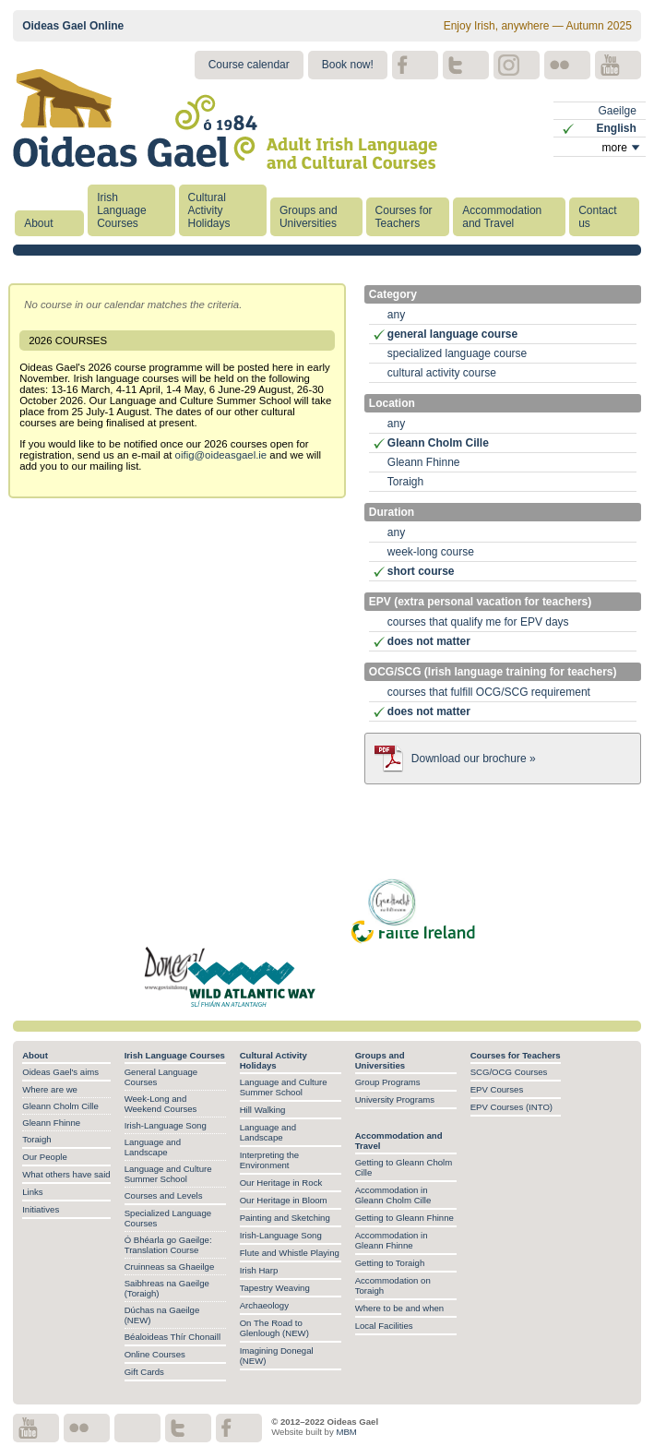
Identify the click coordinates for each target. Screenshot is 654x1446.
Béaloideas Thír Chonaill (172, 1337)
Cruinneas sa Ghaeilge (170, 1266)
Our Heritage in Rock (281, 1182)
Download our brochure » (473, 758)
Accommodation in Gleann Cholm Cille (393, 1195)
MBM (346, 1432)
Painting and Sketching (285, 1218)
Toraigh (405, 481)
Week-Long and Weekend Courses (161, 1103)
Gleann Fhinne (423, 462)
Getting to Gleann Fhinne (404, 1218)
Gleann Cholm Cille (438, 442)
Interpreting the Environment (270, 1160)
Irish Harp (259, 1270)
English (616, 128)
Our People (44, 1157)
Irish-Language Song (166, 1125)
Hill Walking (263, 1110)
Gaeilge (617, 110)
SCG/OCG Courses (509, 1072)
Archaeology (264, 1305)
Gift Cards (144, 1372)
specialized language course (457, 353)
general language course (452, 334)
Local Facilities (384, 1326)
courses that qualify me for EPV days (478, 621)
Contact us (597, 217)
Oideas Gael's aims (60, 1072)
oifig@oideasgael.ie (221, 454)
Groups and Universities (308, 217)
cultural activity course (441, 372)
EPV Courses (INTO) (511, 1107)
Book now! (348, 64)
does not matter (428, 641)
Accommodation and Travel (501, 217)
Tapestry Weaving (275, 1288)
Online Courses (155, 1354)
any (396, 314)
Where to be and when (400, 1308)
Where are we (49, 1089)
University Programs (394, 1099)
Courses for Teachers (404, 217)
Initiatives (40, 1209)
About (38, 223)
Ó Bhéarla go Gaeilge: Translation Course (168, 1245)
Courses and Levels (164, 1195)
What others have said (66, 1174)
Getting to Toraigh (390, 1263)
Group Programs (388, 1082)
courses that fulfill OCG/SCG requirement (488, 692)
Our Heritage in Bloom (283, 1200)
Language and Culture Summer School (168, 1174)
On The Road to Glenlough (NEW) (274, 1328)
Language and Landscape (153, 1147)
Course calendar (249, 64)
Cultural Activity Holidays (209, 210)
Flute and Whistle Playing (289, 1253)
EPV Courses (497, 1089)
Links (32, 1192)
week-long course (430, 551)
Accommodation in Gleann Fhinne (391, 1240)
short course (421, 571)
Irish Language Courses (121, 210)
